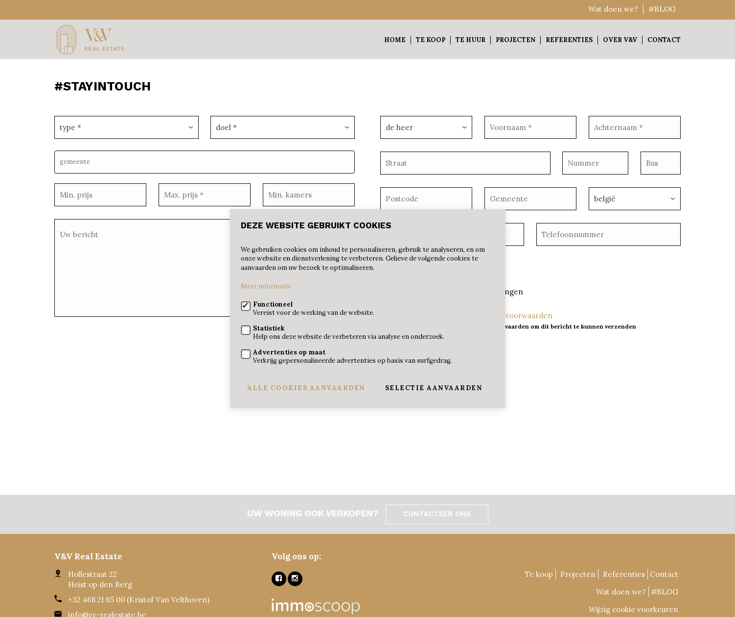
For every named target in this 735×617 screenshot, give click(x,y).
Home (395, 40)
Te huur (470, 40)
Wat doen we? (613, 9)
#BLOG (662, 9)
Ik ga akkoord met (514, 308)
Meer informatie (266, 286)
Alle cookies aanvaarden (306, 387)
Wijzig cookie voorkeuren (633, 609)
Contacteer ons (437, 513)
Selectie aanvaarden (433, 387)
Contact (664, 40)
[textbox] (207, 159)
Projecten (515, 40)
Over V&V (620, 40)
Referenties (569, 40)
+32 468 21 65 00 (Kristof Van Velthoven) (138, 599)
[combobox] (204, 159)
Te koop (430, 40)
